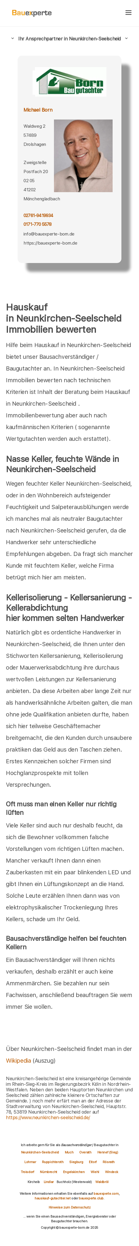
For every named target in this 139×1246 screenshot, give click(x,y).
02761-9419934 (38, 215)
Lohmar (30, 1162)
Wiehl (95, 1172)
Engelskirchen (74, 1172)
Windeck (111, 1172)
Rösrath (109, 1162)
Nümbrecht (48, 1172)
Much (69, 1152)
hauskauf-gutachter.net (52, 1198)
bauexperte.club (91, 1198)
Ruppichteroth (53, 1162)
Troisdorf (27, 1172)
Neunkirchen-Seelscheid (40, 1152)
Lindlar (49, 1182)
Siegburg (76, 1162)
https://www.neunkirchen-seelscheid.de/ (48, 1117)
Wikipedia (19, 1060)
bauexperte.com (106, 1194)
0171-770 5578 (37, 224)
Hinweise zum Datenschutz (69, 1207)
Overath (85, 1152)
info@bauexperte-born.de (48, 234)
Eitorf (93, 1162)
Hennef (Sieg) (107, 1152)
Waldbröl (102, 1182)
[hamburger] (128, 13)
